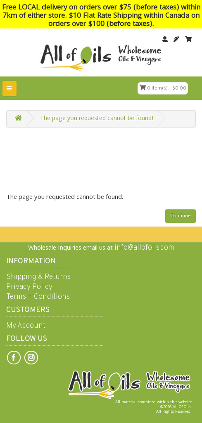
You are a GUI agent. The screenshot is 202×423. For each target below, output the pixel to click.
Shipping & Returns (38, 277)
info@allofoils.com (144, 248)
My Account (25, 326)
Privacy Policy (29, 287)
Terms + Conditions (38, 297)
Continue (180, 216)
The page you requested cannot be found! (96, 119)
